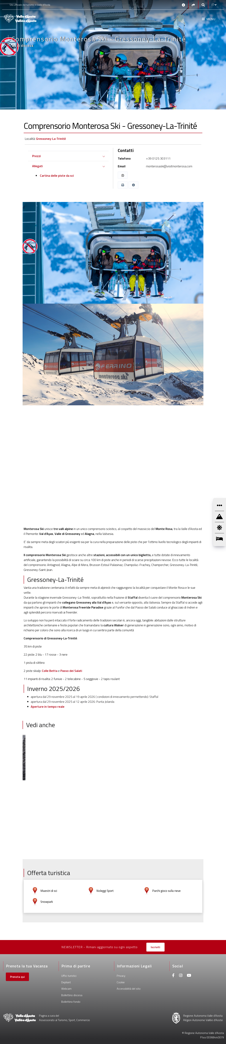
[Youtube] (189, 976)
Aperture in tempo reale (47, 706)
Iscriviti (155, 947)
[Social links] (193, 5)
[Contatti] (183, 5)
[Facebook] (173, 976)
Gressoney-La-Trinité (51, 138)
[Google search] (203, 5)
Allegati (37, 166)
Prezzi (36, 156)
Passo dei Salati (71, 670)
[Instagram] (180, 976)
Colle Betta (49, 670)
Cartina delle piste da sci (56, 175)
